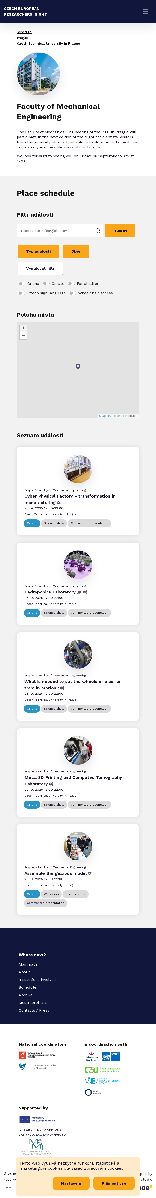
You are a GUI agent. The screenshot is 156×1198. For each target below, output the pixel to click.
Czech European (25, 11)
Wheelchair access (95, 293)
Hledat (120, 230)
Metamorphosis (33, 1002)
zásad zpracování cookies (96, 1168)
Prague (22, 38)
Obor (76, 251)
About (24, 972)
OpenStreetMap (112, 416)
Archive (26, 995)
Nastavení (71, 1183)
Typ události (38, 251)
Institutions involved (37, 979)
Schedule (24, 32)
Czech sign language (46, 293)
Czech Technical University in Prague (48, 43)
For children (88, 283)
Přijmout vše (114, 1183)
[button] (78, 367)
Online (33, 283)
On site (58, 283)
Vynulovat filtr (40, 268)
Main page (28, 964)
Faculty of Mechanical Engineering (62, 490)
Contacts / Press (34, 1010)
